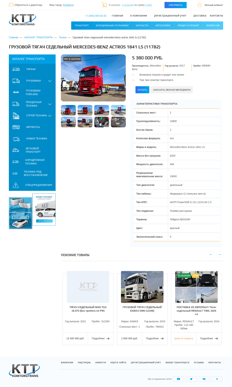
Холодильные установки (112, 25)
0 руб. (148, 5)
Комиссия (213, 25)
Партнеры (84, 360)
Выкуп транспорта (177, 360)
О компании (138, 15)
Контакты (216, 15)
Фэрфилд (68, 5)
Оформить (175, 5)
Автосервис (163, 25)
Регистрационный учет (170, 15)
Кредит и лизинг (188, 25)
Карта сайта (118, 360)
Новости (100, 360)
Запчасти (142, 25)
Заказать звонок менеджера (179, 89)
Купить (144, 89)
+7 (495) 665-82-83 (95, 15)
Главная (117, 15)
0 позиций (127, 5)
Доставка (199, 15)
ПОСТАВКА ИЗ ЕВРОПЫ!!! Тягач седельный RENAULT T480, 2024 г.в (196, 309)
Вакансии (67, 360)
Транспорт (82, 25)
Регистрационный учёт (146, 360)
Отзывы (199, 360)
